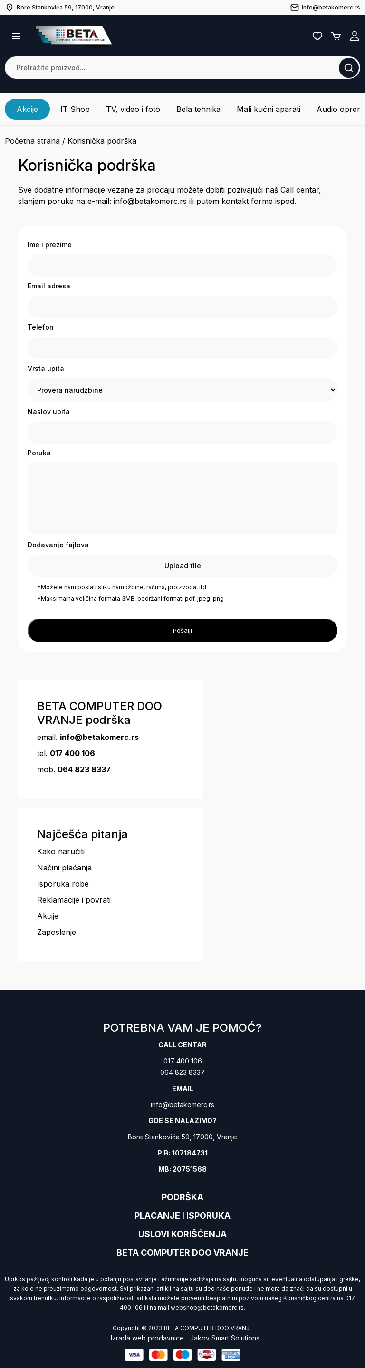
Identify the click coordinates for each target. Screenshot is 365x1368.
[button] (16, 36)
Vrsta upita (46, 368)
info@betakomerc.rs (182, 1104)
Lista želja (317, 36)
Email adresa (49, 286)
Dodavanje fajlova (58, 545)
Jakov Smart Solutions (224, 1338)
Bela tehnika (198, 109)
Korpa (336, 36)
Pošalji (182, 630)
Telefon (41, 327)
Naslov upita (49, 411)
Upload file (182, 566)
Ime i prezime (50, 244)
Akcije (27, 109)
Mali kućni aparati (268, 109)
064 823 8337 (182, 1072)
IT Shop (75, 109)
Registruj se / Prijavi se (354, 36)
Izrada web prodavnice (147, 1338)
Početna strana (32, 141)
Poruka (39, 453)
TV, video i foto (133, 109)
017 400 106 (182, 1061)
